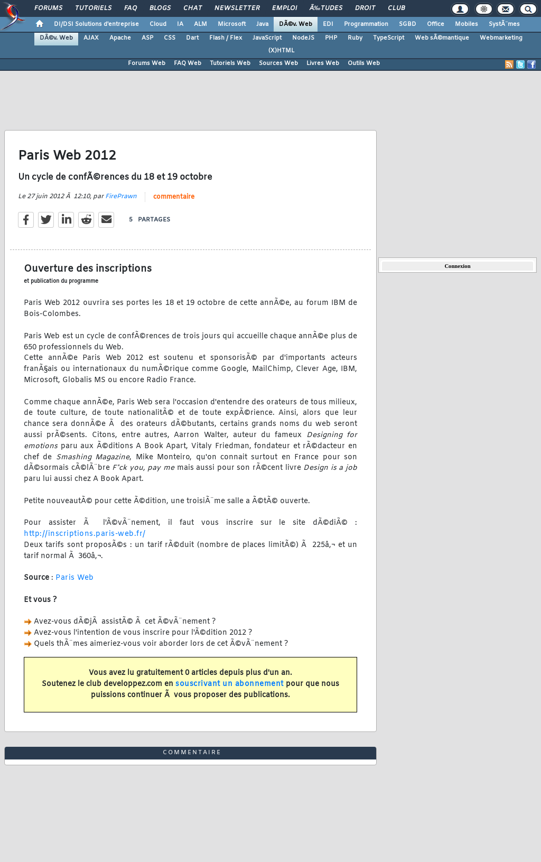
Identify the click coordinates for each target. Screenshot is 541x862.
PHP (331, 38)
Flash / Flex (225, 38)
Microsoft (232, 24)
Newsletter (236, 8)
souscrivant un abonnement (229, 684)
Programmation (366, 24)
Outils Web (364, 63)
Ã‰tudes (326, 8)
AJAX (91, 38)
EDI (328, 24)
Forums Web (146, 63)
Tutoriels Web (230, 63)
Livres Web (322, 63)
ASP (147, 38)
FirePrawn (121, 196)
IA (180, 24)
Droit (365, 8)
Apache (120, 38)
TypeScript (388, 38)
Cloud (158, 24)
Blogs (160, 8)
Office (435, 24)
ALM (200, 24)
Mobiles (466, 24)
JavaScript (267, 38)
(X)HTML (281, 50)
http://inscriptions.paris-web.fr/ (85, 534)
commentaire (173, 197)
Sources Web (278, 63)
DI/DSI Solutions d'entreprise (96, 24)
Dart (192, 38)
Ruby (355, 38)
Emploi (284, 8)
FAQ (130, 8)
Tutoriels (93, 8)
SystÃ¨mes (504, 24)
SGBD (407, 24)
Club (396, 8)
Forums (48, 8)
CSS (169, 38)
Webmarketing (501, 38)
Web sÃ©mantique (442, 38)
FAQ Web (187, 63)
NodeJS (303, 38)
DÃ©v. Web (295, 24)
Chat (192, 8)
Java (262, 24)
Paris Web (74, 578)
